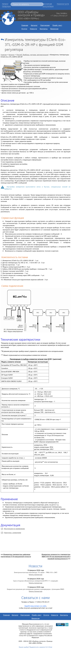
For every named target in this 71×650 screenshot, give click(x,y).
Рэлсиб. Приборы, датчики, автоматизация (32, 55)
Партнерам (45, 25)
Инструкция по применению (14, 529)
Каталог (34, 25)
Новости (33, 28)
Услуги (24, 28)
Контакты (44, 28)
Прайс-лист (57, 25)
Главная (24, 25)
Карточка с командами (12, 532)
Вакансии (54, 28)
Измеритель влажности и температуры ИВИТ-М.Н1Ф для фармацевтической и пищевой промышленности (56, 556)
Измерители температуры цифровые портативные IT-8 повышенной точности (16, 555)
